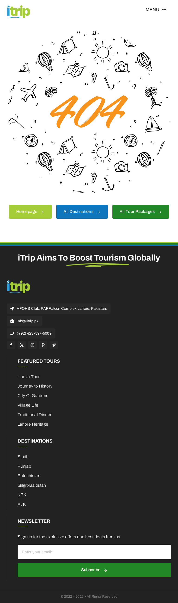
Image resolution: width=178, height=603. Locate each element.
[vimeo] (54, 345)
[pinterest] (43, 345)
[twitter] (22, 345)
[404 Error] (89, 32)
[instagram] (32, 345)
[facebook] (11, 345)
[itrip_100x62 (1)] (18, 6)
